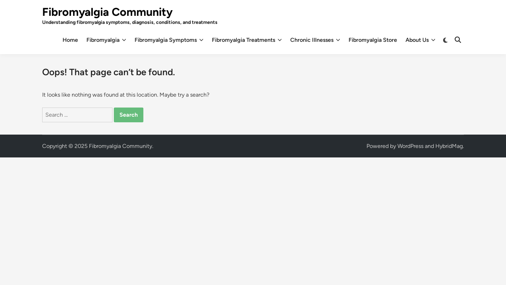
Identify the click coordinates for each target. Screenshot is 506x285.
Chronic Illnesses (315, 40)
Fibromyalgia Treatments (247, 40)
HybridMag (449, 146)
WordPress (410, 146)
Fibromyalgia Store (373, 40)
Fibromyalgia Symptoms (169, 40)
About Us (420, 40)
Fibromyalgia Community (107, 12)
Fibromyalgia (106, 40)
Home (70, 40)
